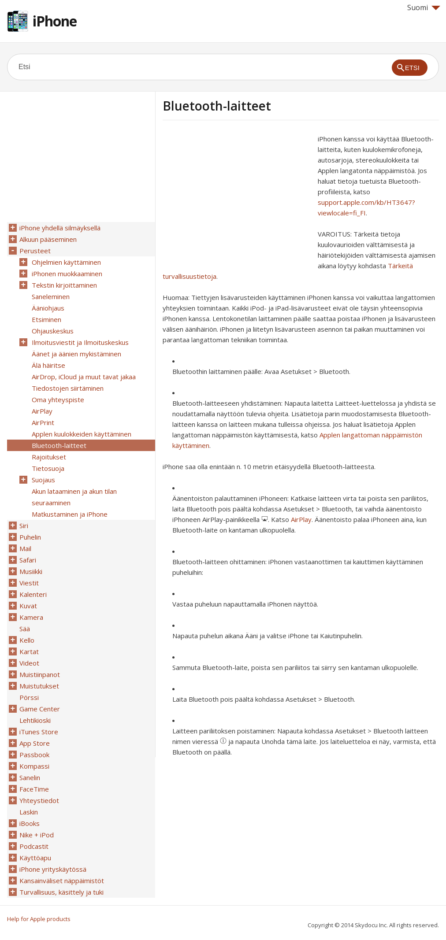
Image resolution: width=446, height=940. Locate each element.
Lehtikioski (35, 720)
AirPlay (301, 519)
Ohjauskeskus (53, 330)
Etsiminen (46, 319)
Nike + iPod (36, 834)
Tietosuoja (48, 468)
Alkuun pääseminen (48, 239)
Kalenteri (33, 594)
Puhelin (30, 537)
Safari (27, 559)
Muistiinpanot (39, 674)
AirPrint (43, 422)
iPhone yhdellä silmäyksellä (59, 227)
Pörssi (29, 697)
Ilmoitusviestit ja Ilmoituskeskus (80, 342)
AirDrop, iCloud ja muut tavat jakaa (84, 376)
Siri (23, 525)
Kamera (31, 617)
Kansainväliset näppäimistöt (61, 880)
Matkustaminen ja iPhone (70, 514)
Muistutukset (39, 685)
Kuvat (28, 605)
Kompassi (34, 766)
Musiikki (30, 571)
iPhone (55, 20)
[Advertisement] (237, 195)
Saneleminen (51, 296)
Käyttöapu (35, 857)
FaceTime (34, 789)
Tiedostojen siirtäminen (68, 388)
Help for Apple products (39, 919)
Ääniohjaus (48, 307)
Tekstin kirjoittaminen (64, 285)
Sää (24, 628)
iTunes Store (38, 731)
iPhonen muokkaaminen (67, 273)
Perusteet (35, 250)
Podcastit (33, 846)
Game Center (39, 708)
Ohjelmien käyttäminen (66, 262)
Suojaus (43, 479)
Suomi (423, 7)
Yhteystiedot (39, 800)
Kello (26, 640)
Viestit (29, 582)
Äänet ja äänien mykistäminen (76, 353)
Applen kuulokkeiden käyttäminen (81, 433)
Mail (25, 548)
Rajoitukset (49, 456)
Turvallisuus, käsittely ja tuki (61, 892)
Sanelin (29, 777)
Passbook (34, 754)
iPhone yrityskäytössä (52, 869)
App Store (34, 743)
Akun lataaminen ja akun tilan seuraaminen (74, 497)
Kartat (29, 651)
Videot (29, 663)
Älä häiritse (48, 365)
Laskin (28, 811)
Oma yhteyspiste (58, 399)
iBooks (29, 823)
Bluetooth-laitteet (59, 445)
